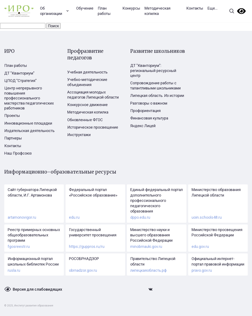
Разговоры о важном (148, 103)
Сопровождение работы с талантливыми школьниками (155, 85)
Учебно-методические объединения (87, 82)
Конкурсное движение (87, 104)
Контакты (194, 8)
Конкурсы (131, 8)
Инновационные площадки (28, 123)
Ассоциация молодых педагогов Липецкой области (93, 94)
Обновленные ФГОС (85, 120)
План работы (104, 11)
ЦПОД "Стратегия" (20, 80)
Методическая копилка (157, 11)
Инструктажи (79, 134)
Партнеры (13, 138)
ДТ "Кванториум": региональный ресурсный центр (153, 70)
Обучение (84, 8)
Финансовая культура (149, 118)
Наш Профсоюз (18, 153)
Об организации (51, 11)
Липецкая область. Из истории (157, 95)
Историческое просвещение (92, 127)
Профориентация (145, 110)
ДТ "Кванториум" (19, 73)
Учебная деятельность (87, 72)
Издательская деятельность (29, 130)
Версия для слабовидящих (37, 289)
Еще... (213, 8)
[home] (19, 11)
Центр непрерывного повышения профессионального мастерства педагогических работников (29, 98)
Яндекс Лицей (143, 126)
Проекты (12, 115)
